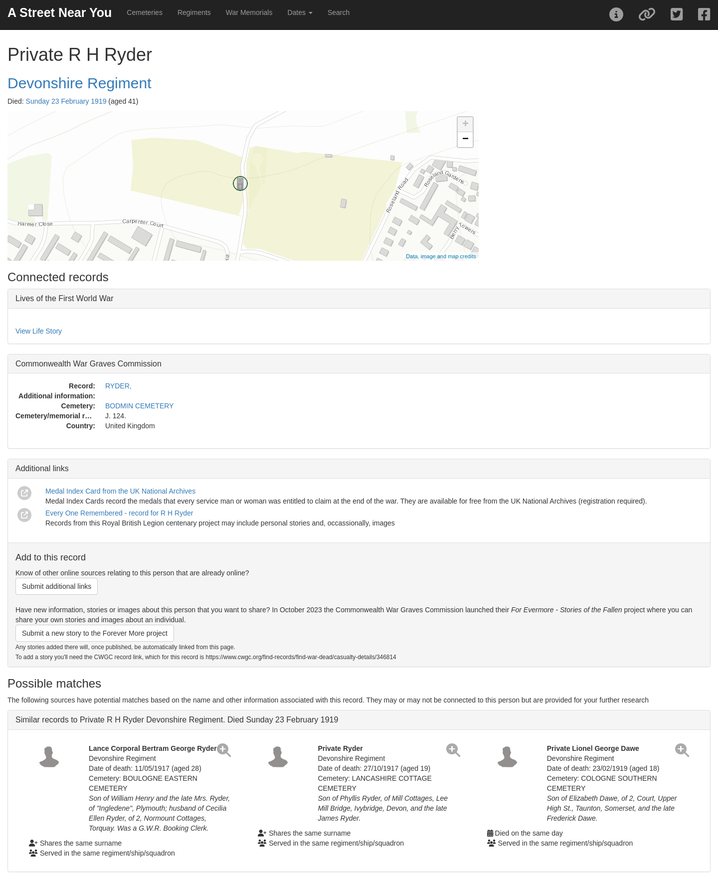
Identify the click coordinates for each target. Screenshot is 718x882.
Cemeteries (145, 12)
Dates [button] (299, 12)
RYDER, (118, 386)
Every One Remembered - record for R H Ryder (119, 513)
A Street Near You (59, 12)
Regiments (194, 12)
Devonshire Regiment (79, 83)
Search (339, 12)
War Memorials (249, 12)
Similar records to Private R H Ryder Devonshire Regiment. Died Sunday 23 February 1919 (176, 719)
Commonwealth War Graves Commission (88, 363)
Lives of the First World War (64, 298)
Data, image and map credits (441, 256)
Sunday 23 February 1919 (66, 101)
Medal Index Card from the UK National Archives (120, 491)
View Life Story (38, 331)
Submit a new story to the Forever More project (95, 633)
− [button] (465, 139)
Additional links (42, 468)
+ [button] (465, 124)
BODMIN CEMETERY (139, 406)
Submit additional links (56, 586)
